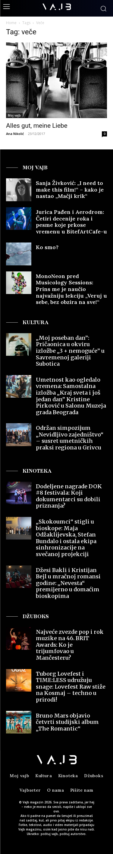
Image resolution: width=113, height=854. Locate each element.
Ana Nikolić (15, 133)
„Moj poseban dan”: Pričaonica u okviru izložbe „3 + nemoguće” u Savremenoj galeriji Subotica (70, 350)
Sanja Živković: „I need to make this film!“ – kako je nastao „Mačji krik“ (70, 189)
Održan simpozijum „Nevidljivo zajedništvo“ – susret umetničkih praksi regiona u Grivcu (69, 437)
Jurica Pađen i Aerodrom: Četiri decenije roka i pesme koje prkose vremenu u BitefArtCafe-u (71, 221)
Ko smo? (47, 247)
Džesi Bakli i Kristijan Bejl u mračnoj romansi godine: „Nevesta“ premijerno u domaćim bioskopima (68, 583)
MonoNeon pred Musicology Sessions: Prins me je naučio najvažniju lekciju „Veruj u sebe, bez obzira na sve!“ (71, 289)
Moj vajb (14, 115)
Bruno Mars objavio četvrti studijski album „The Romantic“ (67, 722)
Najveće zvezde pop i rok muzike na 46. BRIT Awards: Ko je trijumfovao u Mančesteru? (70, 644)
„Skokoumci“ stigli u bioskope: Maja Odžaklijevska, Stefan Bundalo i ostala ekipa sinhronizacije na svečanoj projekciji (66, 538)
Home (11, 22)
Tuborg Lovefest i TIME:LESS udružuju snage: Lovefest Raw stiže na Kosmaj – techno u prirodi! (70, 686)
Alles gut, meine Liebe (36, 125)
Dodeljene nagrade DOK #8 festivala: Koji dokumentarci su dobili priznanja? (69, 496)
